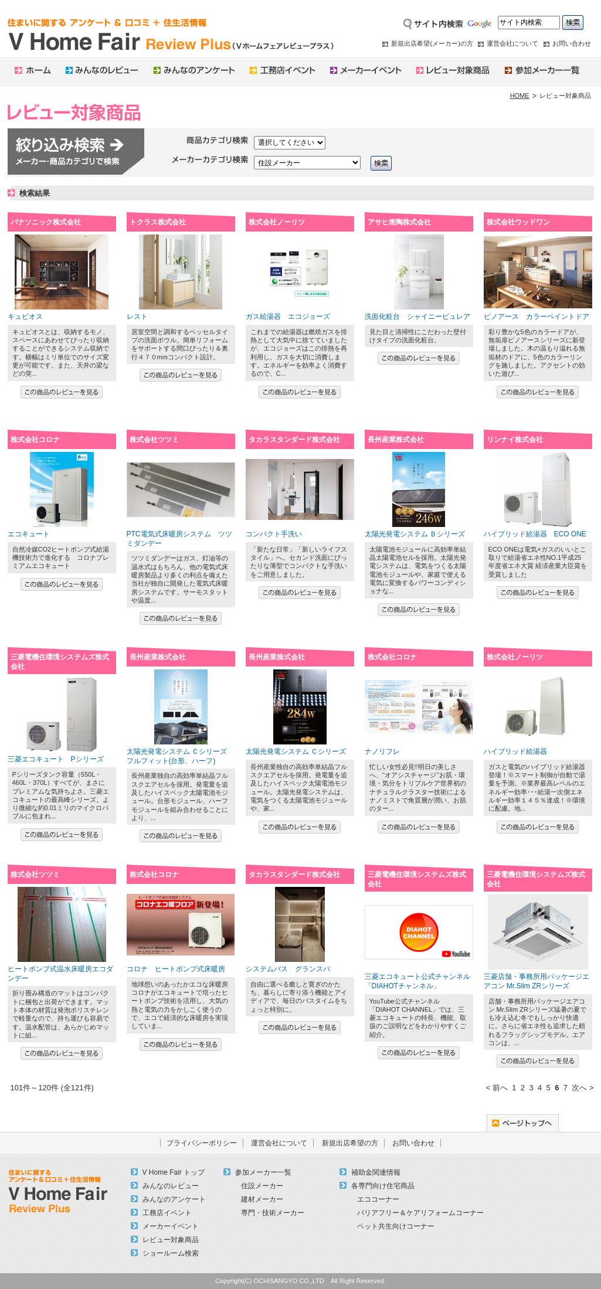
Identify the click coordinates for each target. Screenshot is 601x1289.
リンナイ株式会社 (515, 440)
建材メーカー (262, 1199)
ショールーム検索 (170, 1253)
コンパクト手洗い (274, 534)
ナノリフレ (382, 751)
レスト (137, 316)
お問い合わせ (571, 43)
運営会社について (512, 43)
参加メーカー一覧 (263, 1172)
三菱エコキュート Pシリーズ (56, 759)
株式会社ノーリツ (277, 222)
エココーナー (378, 1199)
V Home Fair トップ (173, 1172)
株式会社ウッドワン (518, 222)
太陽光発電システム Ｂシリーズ (415, 534)
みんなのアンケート (174, 1199)
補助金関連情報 (375, 1172)
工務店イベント (167, 1213)
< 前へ (497, 1087)
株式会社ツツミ (154, 440)
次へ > (582, 1087)
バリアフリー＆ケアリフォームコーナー (420, 1213)
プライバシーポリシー (202, 1143)
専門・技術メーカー (272, 1213)
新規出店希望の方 (350, 1143)
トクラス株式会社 (158, 222)
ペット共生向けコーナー (395, 1226)
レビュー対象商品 (170, 1240)
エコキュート (29, 534)
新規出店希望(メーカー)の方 (432, 43)
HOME (519, 95)
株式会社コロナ (35, 440)
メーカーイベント (170, 1226)
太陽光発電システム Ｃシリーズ (296, 751)
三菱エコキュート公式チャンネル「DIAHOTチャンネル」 (417, 981)
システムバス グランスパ (288, 969)
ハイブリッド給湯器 (515, 751)
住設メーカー (262, 1186)
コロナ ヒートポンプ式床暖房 (176, 969)
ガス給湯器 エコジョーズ (288, 316)
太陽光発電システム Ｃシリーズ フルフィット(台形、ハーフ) (177, 756)
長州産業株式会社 (396, 440)
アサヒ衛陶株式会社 (399, 222)
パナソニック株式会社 (46, 222)
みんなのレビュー (170, 1186)
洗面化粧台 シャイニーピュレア (417, 316)
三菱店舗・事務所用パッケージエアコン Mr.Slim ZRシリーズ (536, 981)
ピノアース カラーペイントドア (536, 316)
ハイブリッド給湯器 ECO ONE (535, 534)
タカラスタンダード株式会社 (294, 440)
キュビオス (25, 316)
